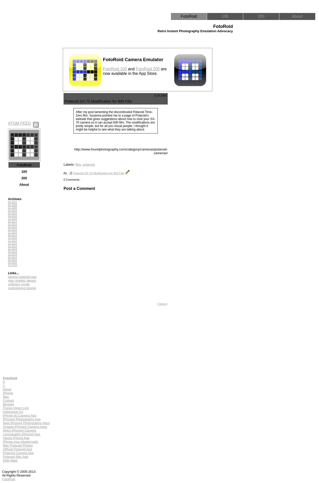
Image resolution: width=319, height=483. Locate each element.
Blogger (8, 404)
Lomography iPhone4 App (21, 434)
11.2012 (12, 240)
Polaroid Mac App (15, 457)
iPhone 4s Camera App (19, 415)
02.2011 (12, 224)
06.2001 (12, 202)
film (78, 164)
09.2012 (12, 235)
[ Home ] (162, 303)
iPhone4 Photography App (22, 419)
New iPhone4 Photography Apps (26, 423)
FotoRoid (189, 16)
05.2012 (12, 227)
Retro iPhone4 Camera (19, 430)
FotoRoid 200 (148, 69)
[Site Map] (10, 460)
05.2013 (12, 251)
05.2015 (12, 259)
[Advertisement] (192, 168)
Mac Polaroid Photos (18, 445)
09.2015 (12, 262)
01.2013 (12, 246)
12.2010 (12, 218)
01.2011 (12, 221)
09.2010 (12, 216)
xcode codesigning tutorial (22, 286)
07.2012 (12, 232)
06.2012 (12, 229)
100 (225, 16)
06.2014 (12, 257)
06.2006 (12, 205)
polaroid (89, 164)
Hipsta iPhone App (16, 438)
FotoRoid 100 (115, 69)
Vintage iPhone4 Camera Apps (25, 427)
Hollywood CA (13, 412)
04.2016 (12, 265)
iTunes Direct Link (16, 408)
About (297, 16)
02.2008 (12, 207)
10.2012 (12, 238)
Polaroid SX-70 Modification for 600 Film (98, 173)
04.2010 (12, 213)
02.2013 (12, 248)
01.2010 (12, 210)
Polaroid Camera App (18, 453)
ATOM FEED (19, 123)
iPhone (8, 393)
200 (261, 16)
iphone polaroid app (22, 277)
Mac (6, 397)
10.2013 (12, 254)
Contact (8, 400)
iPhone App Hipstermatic (20, 442)
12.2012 (12, 243)
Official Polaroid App (17, 449)
